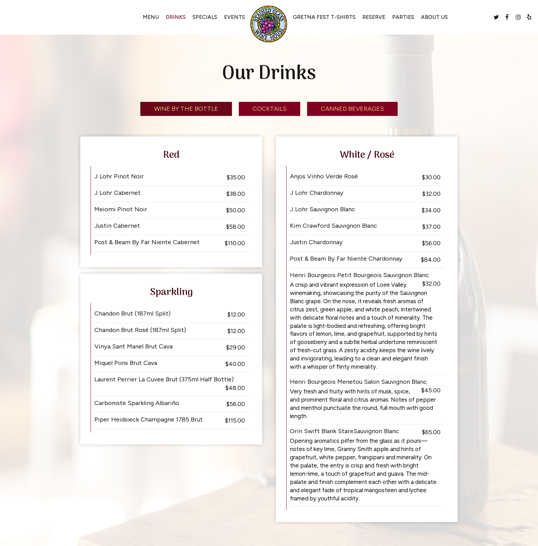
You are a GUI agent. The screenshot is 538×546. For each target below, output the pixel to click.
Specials (204, 17)
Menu (151, 17)
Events (234, 17)
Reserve (373, 17)
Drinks (176, 17)
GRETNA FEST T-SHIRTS (324, 17)
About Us (434, 17)
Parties (403, 17)
